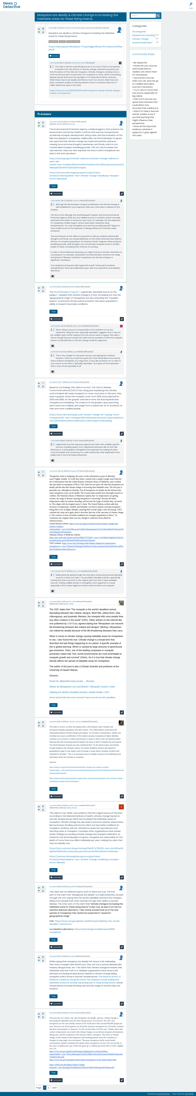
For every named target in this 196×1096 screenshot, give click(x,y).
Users (49, 7)
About (89, 7)
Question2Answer (163, 1094)
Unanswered (39, 7)
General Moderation (142, 42)
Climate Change (140, 38)
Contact (97, 7)
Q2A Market (189, 1094)
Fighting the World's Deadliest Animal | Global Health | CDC (79, 692)
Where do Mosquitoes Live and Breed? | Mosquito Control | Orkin (82, 686)
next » (55, 1087)
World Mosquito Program (66, 292)
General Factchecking (73, 28)
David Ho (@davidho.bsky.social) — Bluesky (71, 681)
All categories (139, 31)
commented (55, 63)
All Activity (27, 7)
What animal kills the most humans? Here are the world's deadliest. (82, 697)
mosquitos (53, 42)
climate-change (73, 42)
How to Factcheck (77, 7)
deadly (62, 42)
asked (51, 28)
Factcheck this (60, 7)
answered (53, 122)
